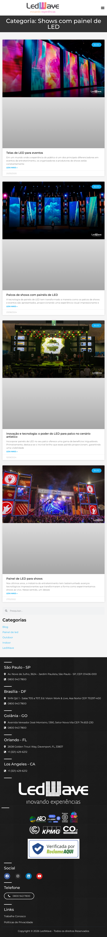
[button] (102, 8)
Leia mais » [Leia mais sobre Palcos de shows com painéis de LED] (12, 306)
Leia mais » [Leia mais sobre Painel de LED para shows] (12, 593)
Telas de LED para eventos (24, 153)
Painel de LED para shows (24, 578)
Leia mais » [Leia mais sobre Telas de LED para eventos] (12, 167)
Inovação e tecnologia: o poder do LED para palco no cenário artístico (48, 435)
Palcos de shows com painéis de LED (32, 295)
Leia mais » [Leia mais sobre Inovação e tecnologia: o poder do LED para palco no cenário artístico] (12, 451)
